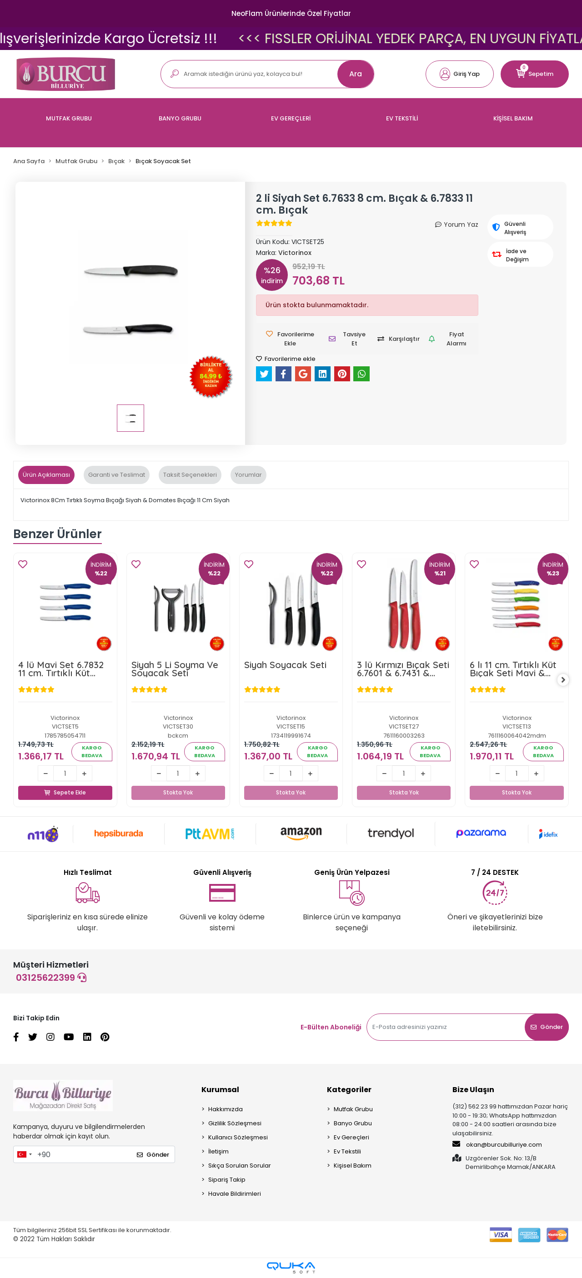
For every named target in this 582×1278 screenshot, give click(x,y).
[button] (460, 74)
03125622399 (51, 978)
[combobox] (24, 1155)
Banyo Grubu (353, 1123)
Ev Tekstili (347, 1152)
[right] (569, 680)
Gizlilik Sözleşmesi (234, 1123)
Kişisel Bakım (352, 1166)
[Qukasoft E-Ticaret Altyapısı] (291, 1268)
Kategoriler (349, 1090)
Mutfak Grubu (353, 1109)
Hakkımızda (225, 1109)
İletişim (218, 1152)
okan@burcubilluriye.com (497, 1144)
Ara (355, 74)
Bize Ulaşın (473, 1090)
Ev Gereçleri (351, 1137)
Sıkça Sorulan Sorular (239, 1166)
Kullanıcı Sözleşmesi (238, 1137)
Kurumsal (220, 1090)
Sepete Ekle (65, 782)
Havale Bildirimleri (234, 1194)
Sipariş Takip (227, 1180)
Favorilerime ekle (286, 358)
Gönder (547, 1027)
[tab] (46, 475)
